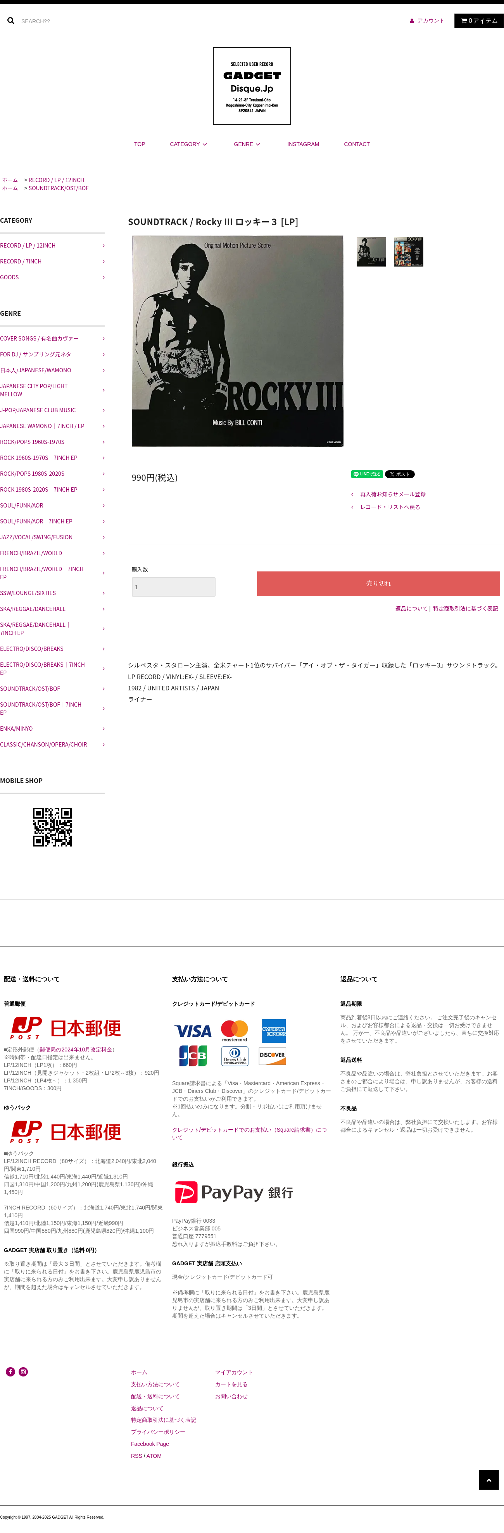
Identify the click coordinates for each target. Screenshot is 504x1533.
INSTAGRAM (303, 144)
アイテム (477, 20)
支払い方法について (155, 1384)
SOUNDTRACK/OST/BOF (59, 188)
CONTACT (357, 144)
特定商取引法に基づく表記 (465, 608)
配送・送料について (155, 1396)
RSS (136, 1456)
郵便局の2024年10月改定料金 (76, 1049)
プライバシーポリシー (158, 1432)
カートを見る (231, 1384)
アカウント (431, 20)
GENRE (248, 144)
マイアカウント (234, 1372)
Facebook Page (150, 1444)
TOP (139, 144)
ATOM (154, 1456)
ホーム (10, 180)
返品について (411, 608)
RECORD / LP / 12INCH (56, 180)
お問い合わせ (231, 1396)
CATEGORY (189, 144)
